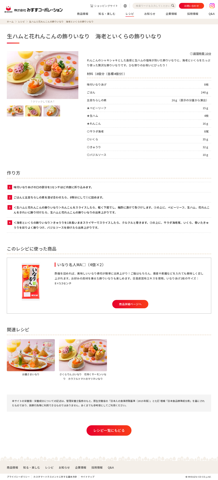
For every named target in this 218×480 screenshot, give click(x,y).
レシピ (130, 14)
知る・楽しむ (106, 14)
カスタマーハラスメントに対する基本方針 (55, 476)
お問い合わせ (191, 6)
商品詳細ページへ (130, 304)
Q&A (212, 14)
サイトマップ (88, 476)
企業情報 (171, 14)
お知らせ (149, 14)
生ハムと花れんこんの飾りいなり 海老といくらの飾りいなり (61, 21)
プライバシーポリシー (18, 476)
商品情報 (82, 14)
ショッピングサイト (106, 6)
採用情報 (192, 14)
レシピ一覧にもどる (109, 430)
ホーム (10, 21)
